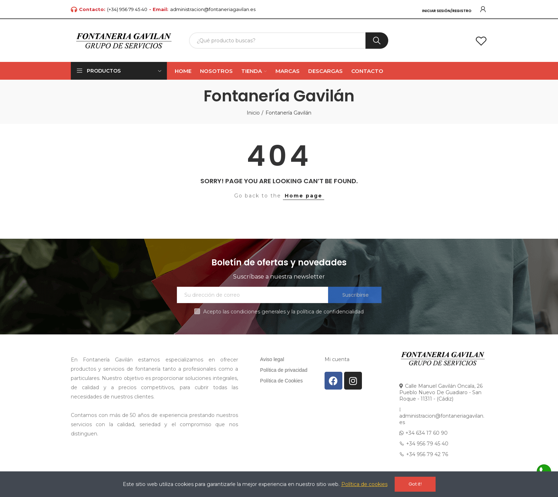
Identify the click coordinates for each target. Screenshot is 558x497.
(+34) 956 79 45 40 (127, 9)
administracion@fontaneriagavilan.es (213, 9)
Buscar (376, 40)
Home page (303, 195)
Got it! (415, 484)
